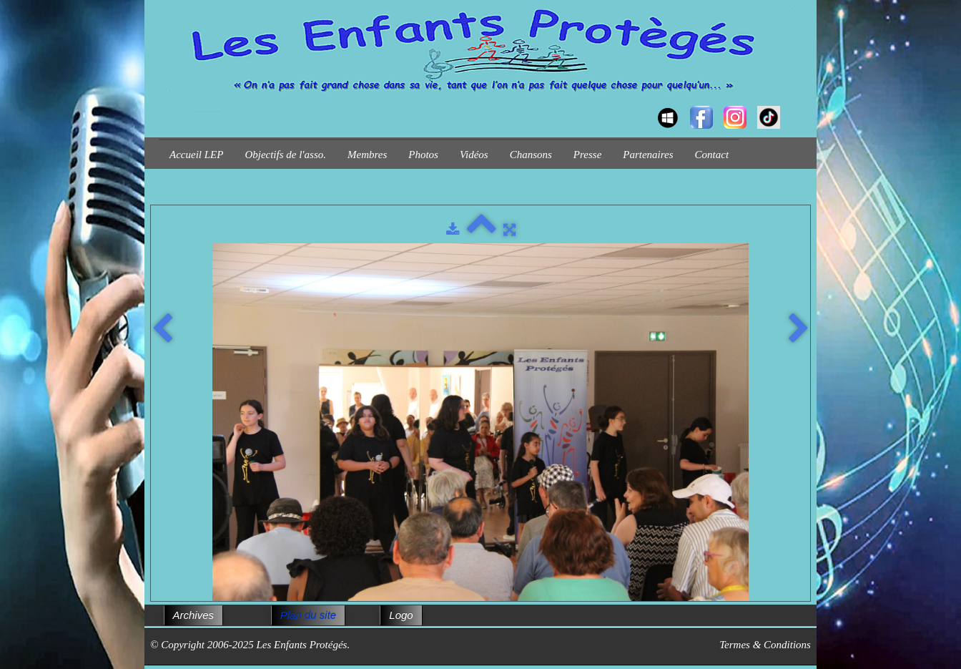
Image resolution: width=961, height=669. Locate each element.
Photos (423, 154)
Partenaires (648, 154)
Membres (367, 154)
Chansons (531, 154)
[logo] (164, 104)
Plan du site (308, 615)
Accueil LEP (196, 154)
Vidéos (474, 154)
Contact (712, 154)
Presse (587, 154)
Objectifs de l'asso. (285, 154)
